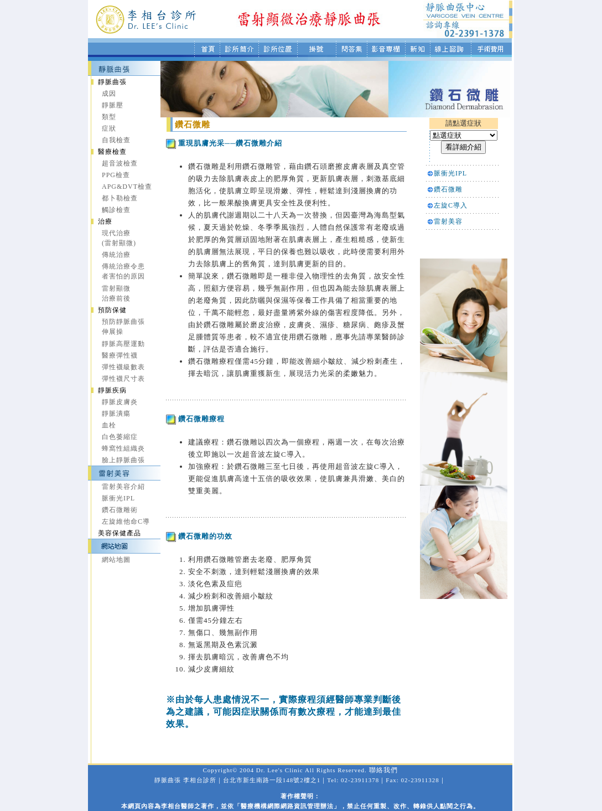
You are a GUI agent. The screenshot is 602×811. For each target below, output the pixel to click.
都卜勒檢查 (120, 198)
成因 (109, 93)
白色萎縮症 (120, 437)
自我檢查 (116, 140)
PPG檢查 (116, 175)
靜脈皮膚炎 (120, 402)
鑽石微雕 (448, 189)
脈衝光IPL (118, 498)
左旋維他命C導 (126, 521)
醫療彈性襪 (120, 355)
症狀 (109, 128)
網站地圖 (116, 560)
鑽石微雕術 (120, 510)
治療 (105, 221)
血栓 (109, 425)
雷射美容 (448, 221)
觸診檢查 (116, 210)
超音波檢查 (120, 163)
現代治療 (116, 233)
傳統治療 (116, 255)
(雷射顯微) (119, 243)
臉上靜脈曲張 (123, 460)
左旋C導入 (451, 205)
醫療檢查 (112, 152)
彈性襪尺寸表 (123, 379)
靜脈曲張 (112, 82)
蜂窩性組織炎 (123, 448)
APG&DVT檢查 (127, 186)
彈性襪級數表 (123, 367)
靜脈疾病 (112, 390)
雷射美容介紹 (123, 486)
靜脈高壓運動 (123, 344)
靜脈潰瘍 (116, 413)
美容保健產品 (119, 533)
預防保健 (112, 310)
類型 (109, 117)
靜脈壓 (112, 105)
